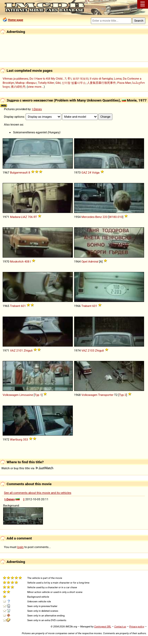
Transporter (105, 395)
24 (89, 172)
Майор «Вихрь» (26, 83)
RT (35, 217)
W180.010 (115, 217)
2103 (91, 350)
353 (25, 439)
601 (23, 306)
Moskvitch (17, 261)
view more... (36, 86)
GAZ (84, 172)
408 (26, 261)
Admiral (93, 261)
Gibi (58, 83)
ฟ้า (69, 78)
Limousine (26, 395)
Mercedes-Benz (91, 217)
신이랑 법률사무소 (74, 83)
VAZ (12, 350)
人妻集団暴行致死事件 (101, 83)
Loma (118, 78)
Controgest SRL (102, 626)
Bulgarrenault (19, 172)
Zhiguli (28, 350)
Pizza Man (124, 83)
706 (30, 217)
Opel (84, 261)
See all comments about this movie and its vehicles (37, 493)
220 (104, 217)
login (20, 547)
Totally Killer (46, 83)
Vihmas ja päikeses (15, 78)
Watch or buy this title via (27, 468)
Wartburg (16, 439)
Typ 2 (122, 395)
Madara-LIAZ (18, 217)
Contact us (120, 626)
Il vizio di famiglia (101, 78)
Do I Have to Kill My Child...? (47, 78)
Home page (15, 20)
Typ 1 (38, 395)
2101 (19, 350)
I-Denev (37, 109)
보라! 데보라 (81, 78)
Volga (96, 172)
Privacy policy (136, 626)
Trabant (15, 306)
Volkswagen (11, 395)
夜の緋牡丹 (18, 86)
